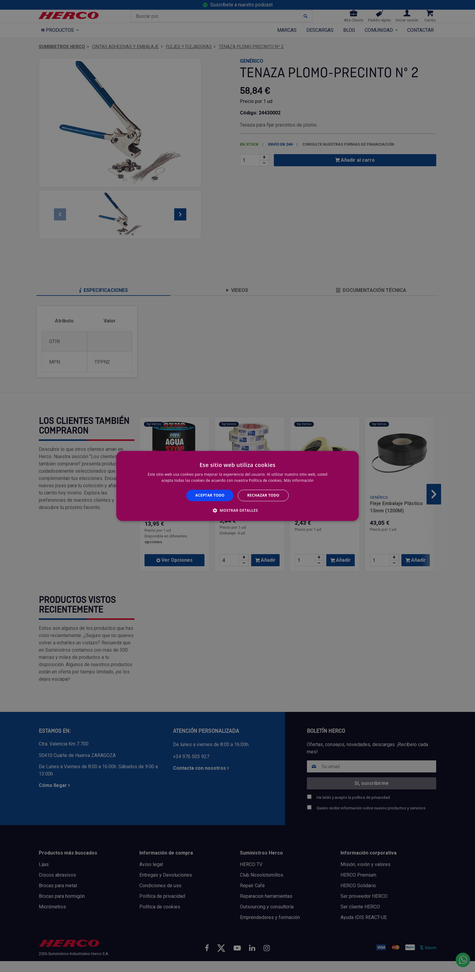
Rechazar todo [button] (263, 495)
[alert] (237, 486)
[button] (237, 510)
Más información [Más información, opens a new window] (299, 480)
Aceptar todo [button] (209, 495)
